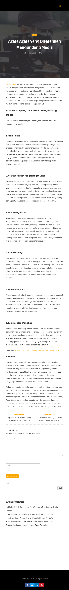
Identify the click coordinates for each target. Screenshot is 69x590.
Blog (34, 35)
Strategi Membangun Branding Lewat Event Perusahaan (27, 525)
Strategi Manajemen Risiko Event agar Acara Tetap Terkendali (29, 514)
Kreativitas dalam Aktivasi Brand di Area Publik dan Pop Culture (30, 518)
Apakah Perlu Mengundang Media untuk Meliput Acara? (38, 350)
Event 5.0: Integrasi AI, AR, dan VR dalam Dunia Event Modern (29, 521)
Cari (7, 483)
